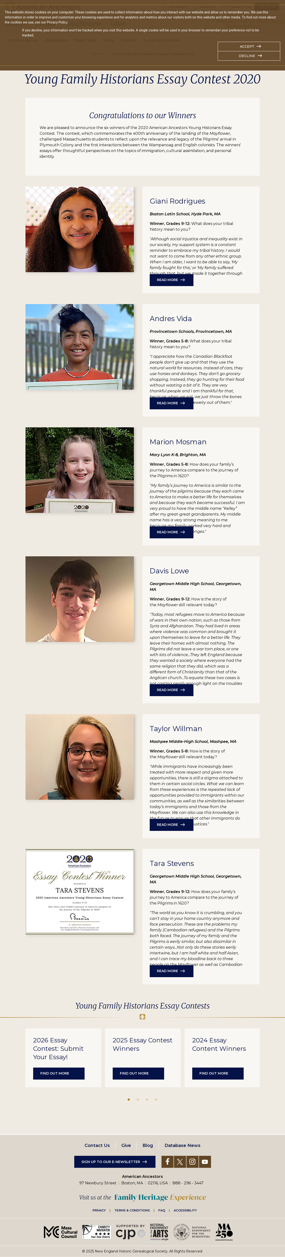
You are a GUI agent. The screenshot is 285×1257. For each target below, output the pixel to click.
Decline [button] (247, 56)
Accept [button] (247, 46)
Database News (182, 1145)
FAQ (161, 1210)
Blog (147, 1145)
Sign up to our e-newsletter (110, 1162)
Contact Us (97, 1145)
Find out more (54, 1073)
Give (126, 1145)
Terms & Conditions (132, 1210)
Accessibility (185, 1210)
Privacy (99, 1210)
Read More (167, 280)
